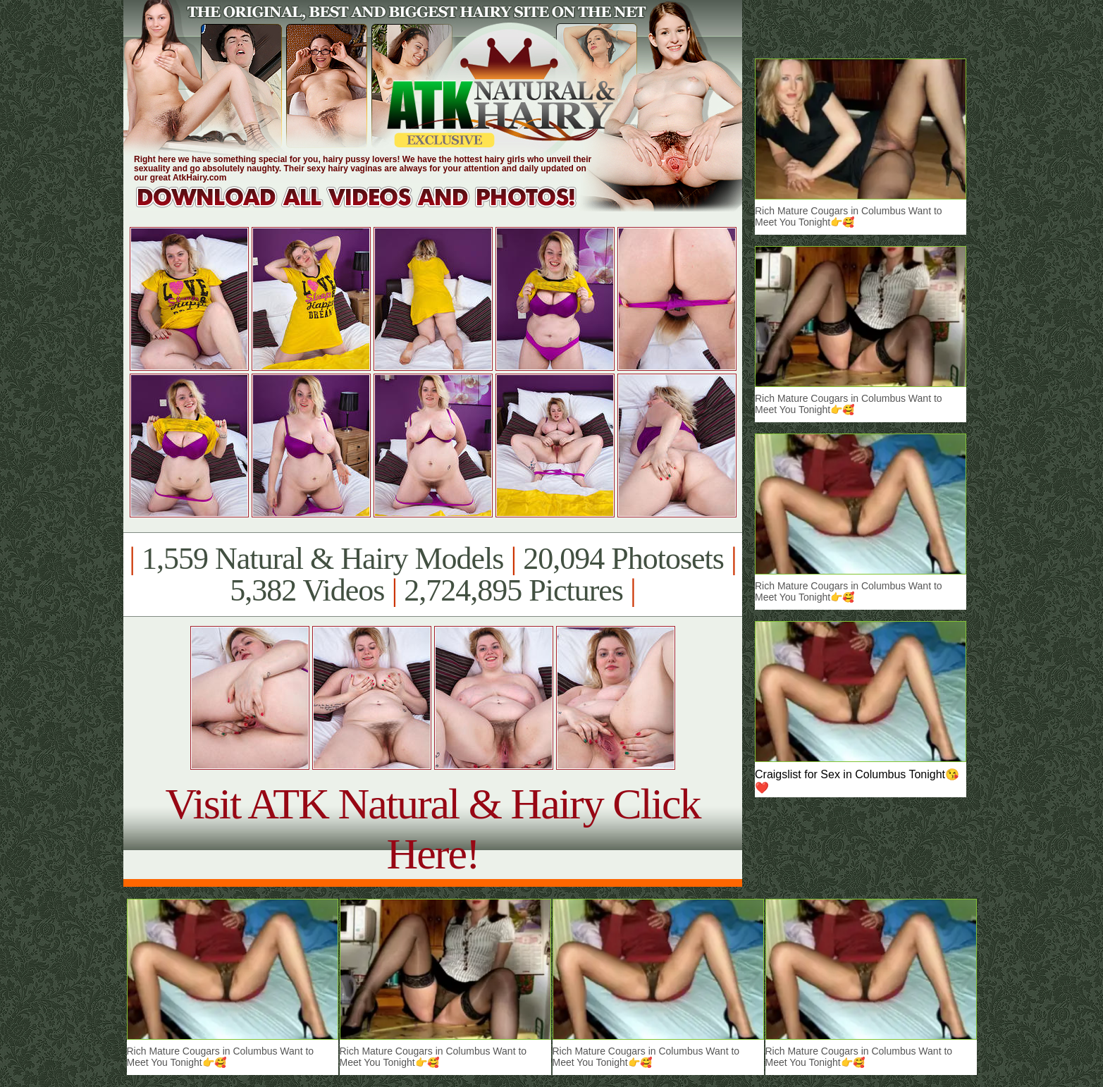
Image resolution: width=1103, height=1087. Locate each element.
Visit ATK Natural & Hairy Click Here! (432, 829)
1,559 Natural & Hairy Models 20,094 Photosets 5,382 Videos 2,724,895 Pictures (432, 574)
